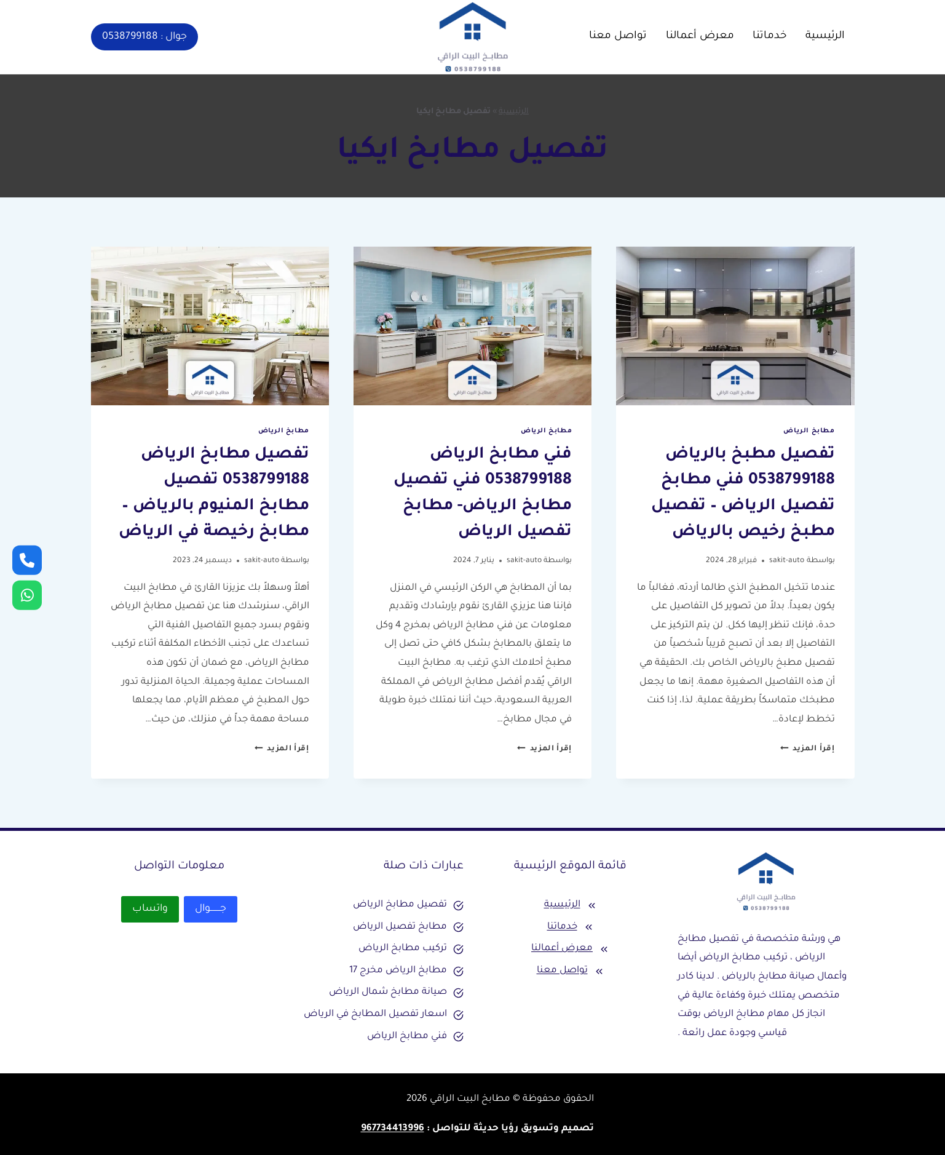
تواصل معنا (618, 36)
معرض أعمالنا (700, 36)
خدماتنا (770, 36)
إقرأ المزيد (807, 749)
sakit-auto (786, 561)
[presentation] (735, 326)
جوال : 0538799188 (144, 36)
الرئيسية (825, 36)
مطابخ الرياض (808, 431)
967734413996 (392, 1129)
